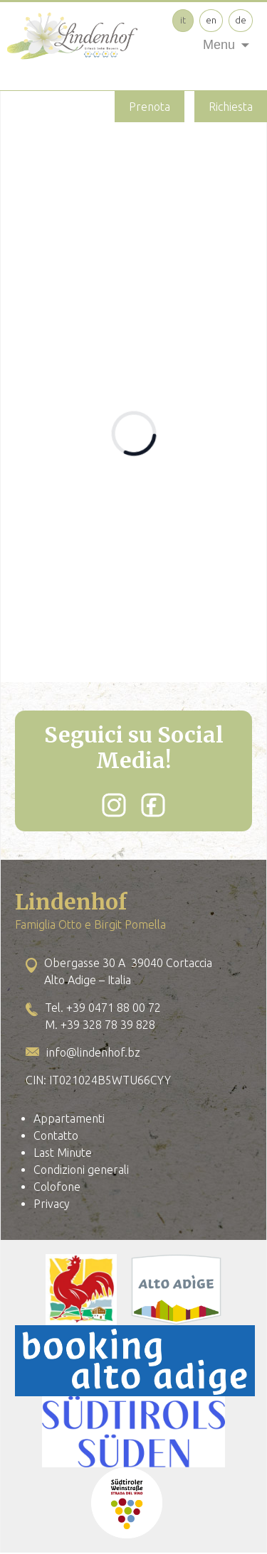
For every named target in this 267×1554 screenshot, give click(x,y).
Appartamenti (69, 1118)
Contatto (55, 1135)
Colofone (56, 1186)
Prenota (149, 106)
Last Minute (62, 1152)
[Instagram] (114, 805)
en (211, 20)
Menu (219, 45)
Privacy (51, 1203)
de (240, 20)
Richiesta (231, 106)
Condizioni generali (81, 1169)
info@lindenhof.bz (93, 1052)
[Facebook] (153, 805)
